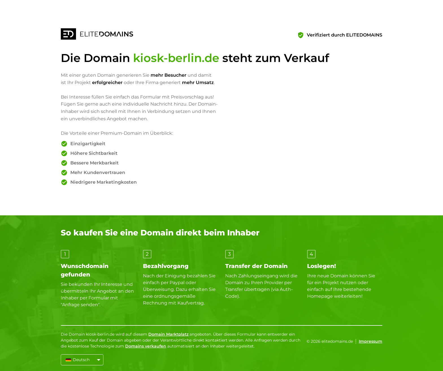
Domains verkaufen (145, 346)
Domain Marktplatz (168, 334)
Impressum (370, 341)
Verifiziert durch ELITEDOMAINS (344, 35)
